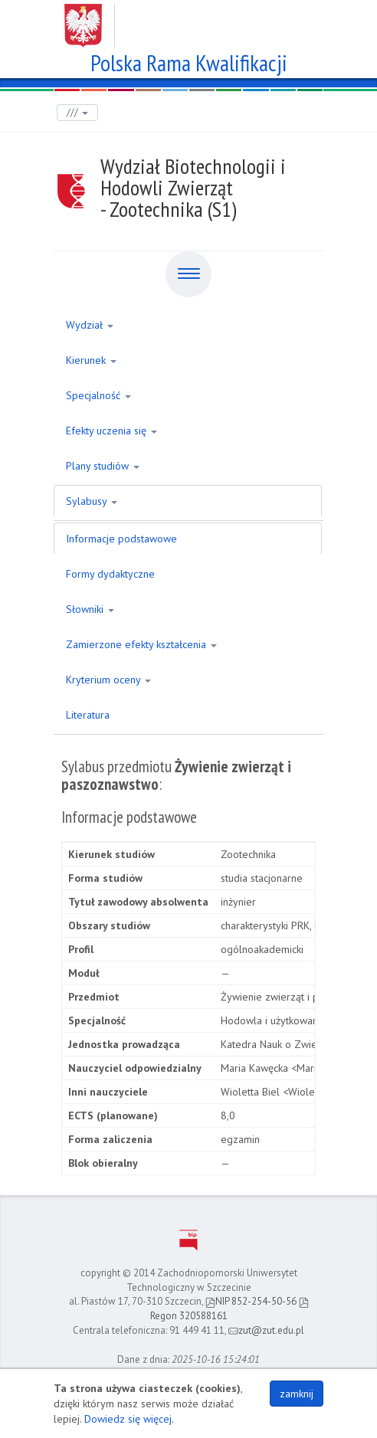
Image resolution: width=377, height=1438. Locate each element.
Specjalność (98, 395)
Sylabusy (91, 501)
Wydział (89, 325)
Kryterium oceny (108, 679)
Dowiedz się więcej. (129, 1419)
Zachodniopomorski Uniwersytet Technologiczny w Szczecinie (188, 20)
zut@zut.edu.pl (266, 1330)
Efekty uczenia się (111, 430)
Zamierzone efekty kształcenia (141, 644)
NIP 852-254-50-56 (251, 1301)
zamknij (296, 1393)
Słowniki (90, 609)
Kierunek (91, 360)
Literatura (88, 715)
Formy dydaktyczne (110, 574)
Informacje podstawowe (121, 538)
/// (77, 112)
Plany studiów (102, 466)
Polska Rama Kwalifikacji (188, 60)
